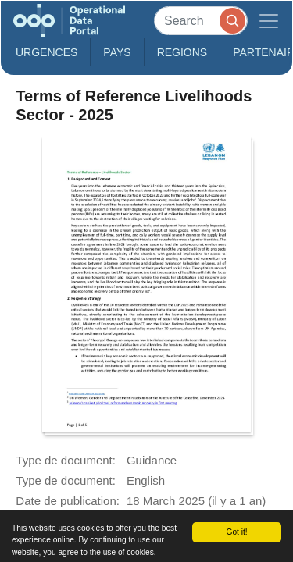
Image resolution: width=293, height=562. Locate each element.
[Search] (201, 20)
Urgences (46, 52)
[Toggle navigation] (269, 20)
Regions (182, 52)
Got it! (236, 532)
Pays (116, 52)
